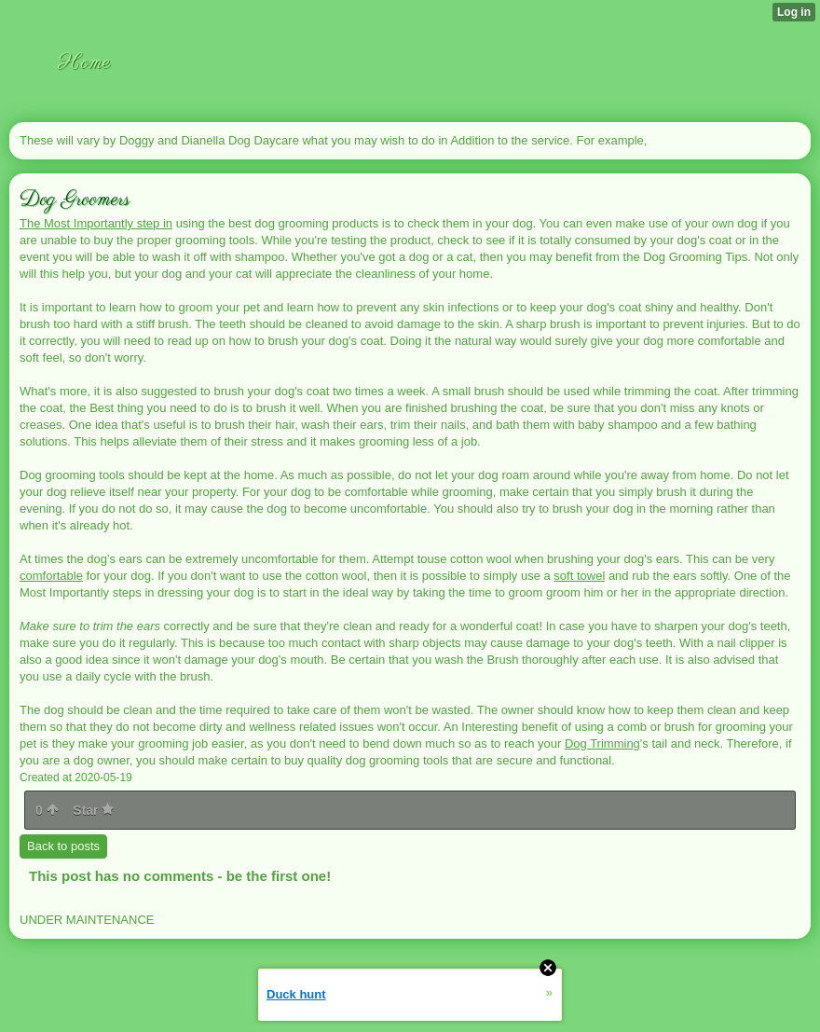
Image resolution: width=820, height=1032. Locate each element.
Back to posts (63, 846)
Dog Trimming (602, 743)
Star (93, 810)
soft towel (579, 576)
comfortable (51, 576)
